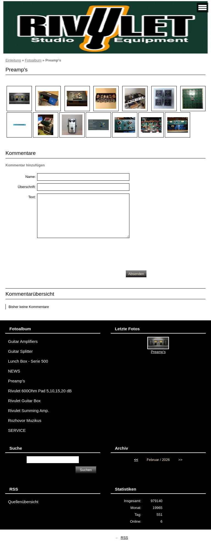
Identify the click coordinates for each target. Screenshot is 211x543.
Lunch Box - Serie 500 (28, 361)
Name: (30, 177)
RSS (124, 538)
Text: (32, 197)
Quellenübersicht (23, 502)
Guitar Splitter (20, 351)
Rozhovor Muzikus (24, 420)
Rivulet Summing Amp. (28, 410)
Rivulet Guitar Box (24, 401)
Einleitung (13, 60)
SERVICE (17, 430)
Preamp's (16, 381)
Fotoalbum (33, 60)
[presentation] (79, 253)
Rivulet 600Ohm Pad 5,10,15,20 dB (40, 391)
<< (136, 460)
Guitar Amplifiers (23, 341)
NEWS (14, 371)
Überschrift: (27, 187)
